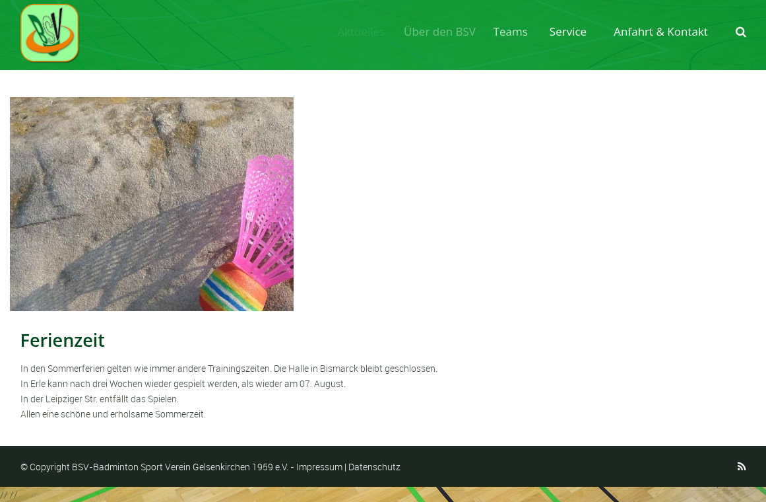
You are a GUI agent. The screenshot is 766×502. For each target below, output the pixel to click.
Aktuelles (363, 31)
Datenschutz (374, 466)
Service (569, 31)
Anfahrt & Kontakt (661, 31)
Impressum (319, 466)
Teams (514, 31)
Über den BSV (444, 31)
